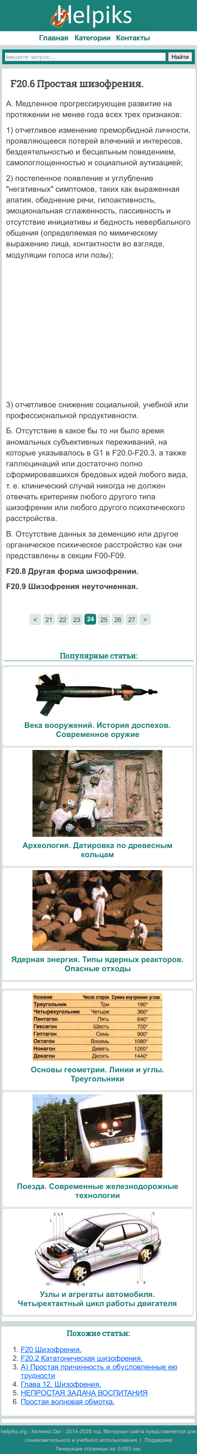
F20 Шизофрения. (51, 1350)
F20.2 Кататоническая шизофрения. (82, 1358)
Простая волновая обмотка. (68, 1402)
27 (131, 619)
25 (103, 619)
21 (48, 619)
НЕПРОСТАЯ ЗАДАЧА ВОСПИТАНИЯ (84, 1393)
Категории (92, 38)
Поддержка (158, 1440)
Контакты (133, 38)
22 (62, 619)
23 (76, 619)
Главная (53, 38)
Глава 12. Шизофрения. (61, 1384)
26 (117, 619)
